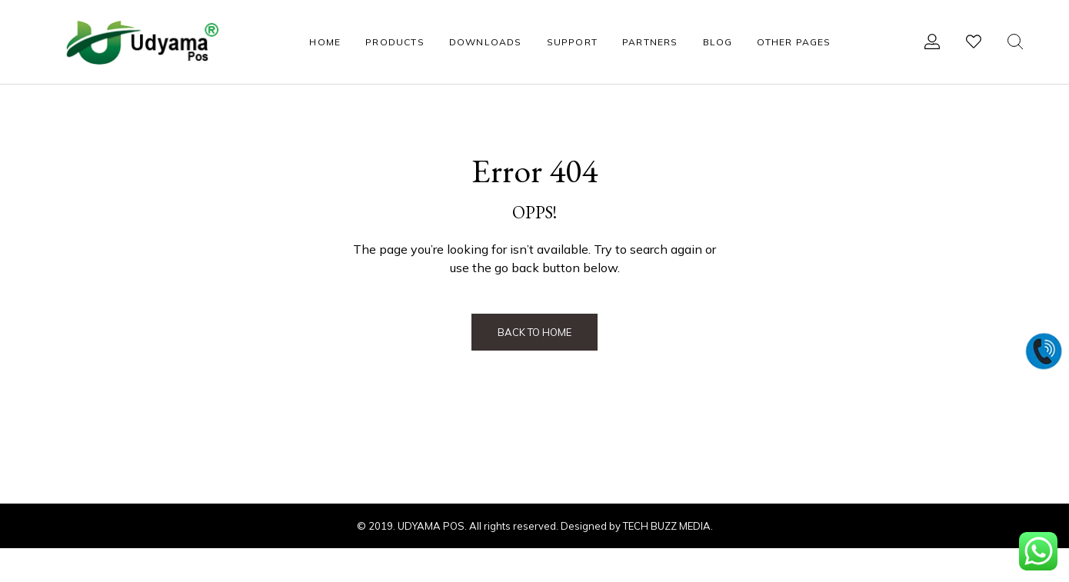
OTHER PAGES (794, 42)
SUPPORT (572, 42)
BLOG (718, 42)
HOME (325, 42)
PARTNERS (650, 42)
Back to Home (534, 332)
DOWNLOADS (485, 42)
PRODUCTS (395, 42)
